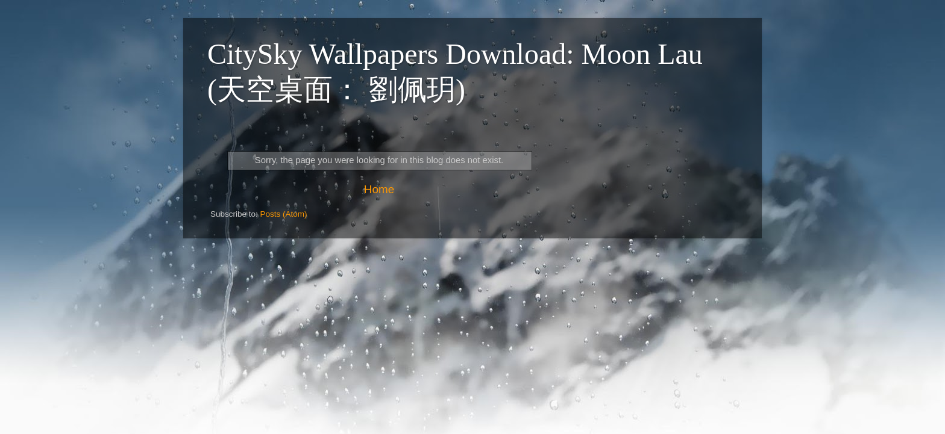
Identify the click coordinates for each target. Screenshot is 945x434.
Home (379, 189)
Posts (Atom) (283, 214)
